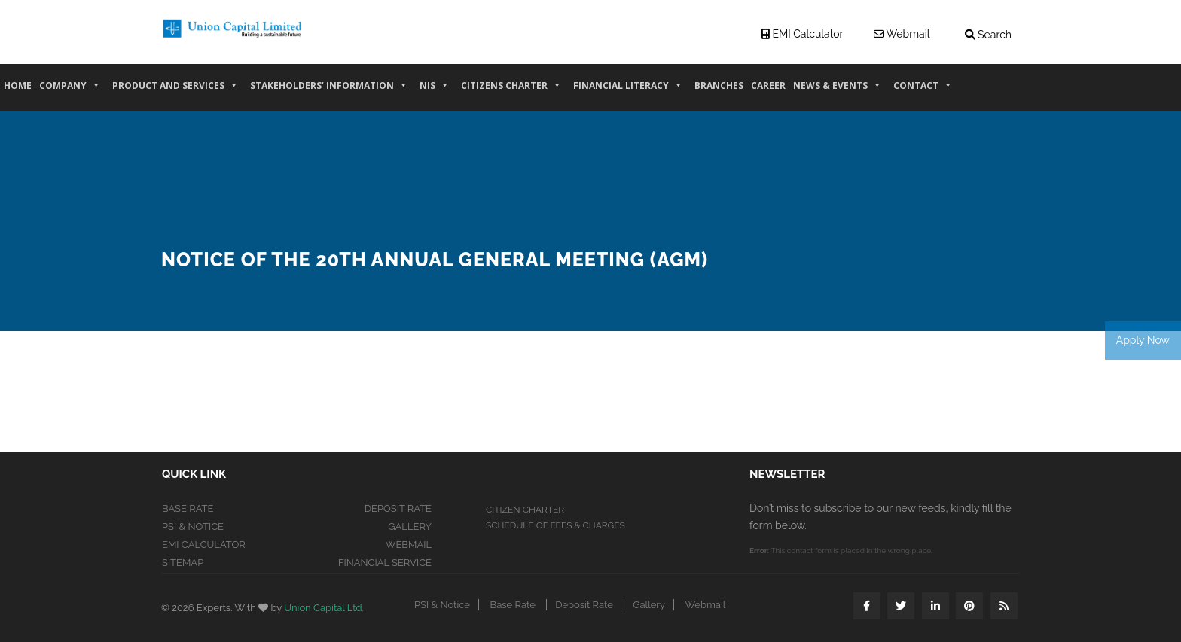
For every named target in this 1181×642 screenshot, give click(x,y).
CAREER (768, 90)
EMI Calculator (204, 544)
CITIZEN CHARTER (525, 509)
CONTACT (922, 90)
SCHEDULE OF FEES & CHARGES (555, 525)
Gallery (410, 526)
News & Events (837, 90)
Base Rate (187, 508)
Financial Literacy (627, 90)
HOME (18, 90)
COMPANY (69, 90)
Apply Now (1143, 340)
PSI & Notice (193, 526)
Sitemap (182, 562)
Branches (718, 90)
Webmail (409, 544)
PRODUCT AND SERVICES (175, 90)
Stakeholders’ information (328, 90)
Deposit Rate (398, 508)
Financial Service (385, 562)
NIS (434, 90)
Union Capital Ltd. (324, 607)
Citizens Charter (511, 90)
